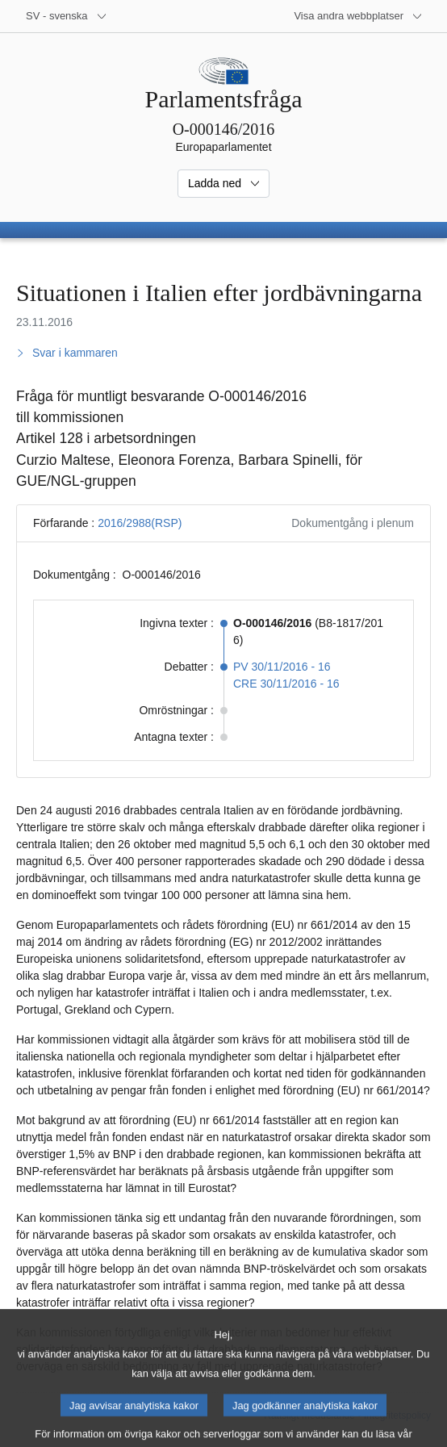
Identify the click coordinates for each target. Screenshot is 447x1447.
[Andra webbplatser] (358, 16)
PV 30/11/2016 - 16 (282, 666)
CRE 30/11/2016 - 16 (286, 683)
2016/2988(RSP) (140, 522)
